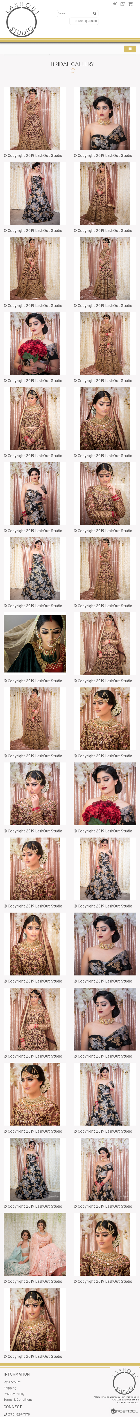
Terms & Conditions (18, 1400)
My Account (12, 1382)
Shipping (10, 1388)
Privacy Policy (14, 1394)
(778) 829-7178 (17, 1415)
